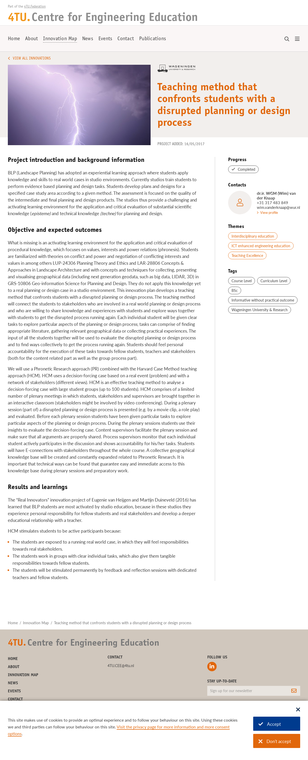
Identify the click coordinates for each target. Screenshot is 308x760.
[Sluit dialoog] (298, 709)
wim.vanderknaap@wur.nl (278, 207)
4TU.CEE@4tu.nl (121, 665)
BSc (235, 290)
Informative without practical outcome (263, 300)
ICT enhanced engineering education (261, 246)
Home (14, 39)
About (31, 39)
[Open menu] (297, 39)
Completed (246, 169)
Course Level (242, 281)
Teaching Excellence (247, 255)
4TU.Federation (35, 7)
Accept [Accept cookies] (269, 724)
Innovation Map (60, 39)
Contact (125, 39)
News (87, 39)
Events (105, 39)
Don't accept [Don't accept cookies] (274, 741)
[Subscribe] (294, 691)
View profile (269, 212)
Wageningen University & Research (260, 310)
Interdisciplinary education (253, 236)
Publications (152, 39)
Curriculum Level (273, 281)
